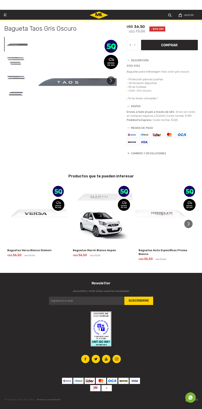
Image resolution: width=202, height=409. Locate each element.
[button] (112, 82)
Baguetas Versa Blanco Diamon (29, 250)
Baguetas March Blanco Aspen (94, 250)
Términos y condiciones (49, 399)
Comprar (169, 45)
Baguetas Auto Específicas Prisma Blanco (163, 252)
